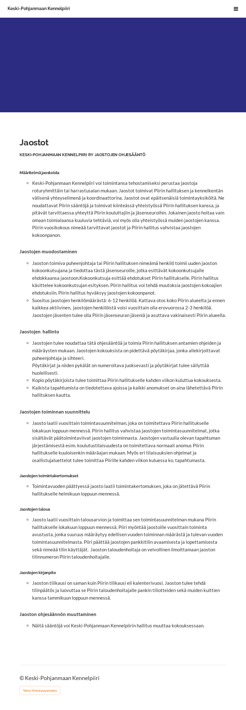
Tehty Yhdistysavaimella (40, 690)
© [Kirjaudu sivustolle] (22, 678)
